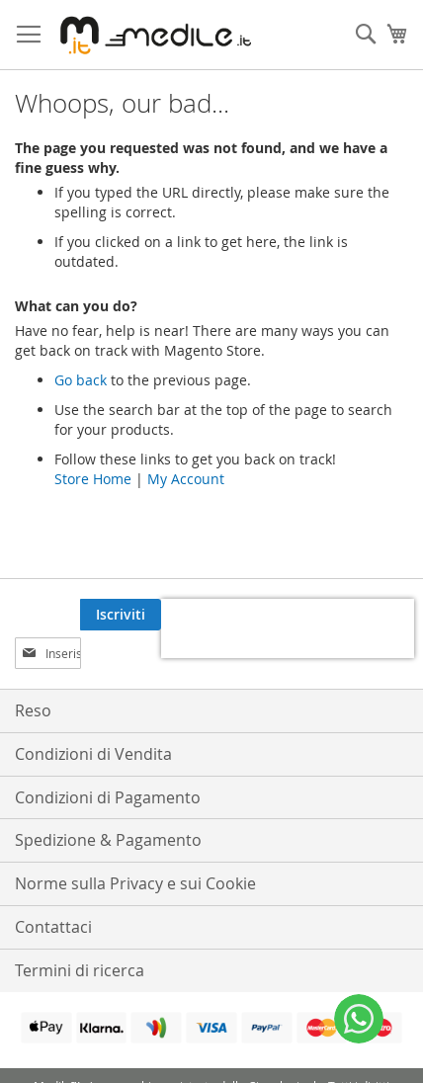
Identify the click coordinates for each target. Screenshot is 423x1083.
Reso (33, 710)
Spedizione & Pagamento (108, 840)
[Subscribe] (120, 614)
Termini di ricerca (79, 970)
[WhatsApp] (358, 1018)
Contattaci (53, 927)
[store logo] (152, 35)
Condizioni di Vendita (93, 754)
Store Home (92, 478)
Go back (80, 380)
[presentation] (287, 628)
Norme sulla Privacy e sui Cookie (135, 883)
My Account (185, 478)
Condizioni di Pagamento (108, 797)
